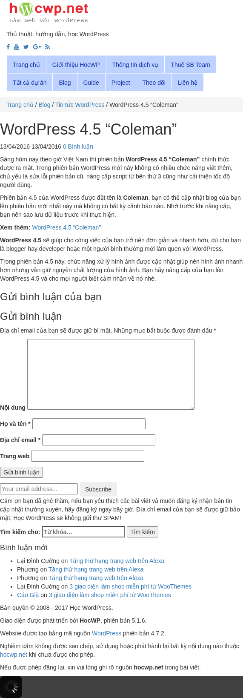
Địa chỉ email (20, 440)
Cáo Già (28, 595)
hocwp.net (13, 654)
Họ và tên (15, 423)
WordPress (106, 633)
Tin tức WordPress (80, 104)
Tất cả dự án (29, 82)
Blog (65, 82)
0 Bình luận (78, 146)
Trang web (14, 456)
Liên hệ (187, 82)
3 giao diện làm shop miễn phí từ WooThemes (130, 586)
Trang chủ (26, 64)
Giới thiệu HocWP (76, 64)
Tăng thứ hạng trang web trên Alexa (116, 560)
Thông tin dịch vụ (135, 64)
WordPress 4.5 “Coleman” (66, 227)
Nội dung (13, 407)
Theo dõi (153, 82)
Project (120, 82)
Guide (91, 82)
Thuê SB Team (190, 64)
